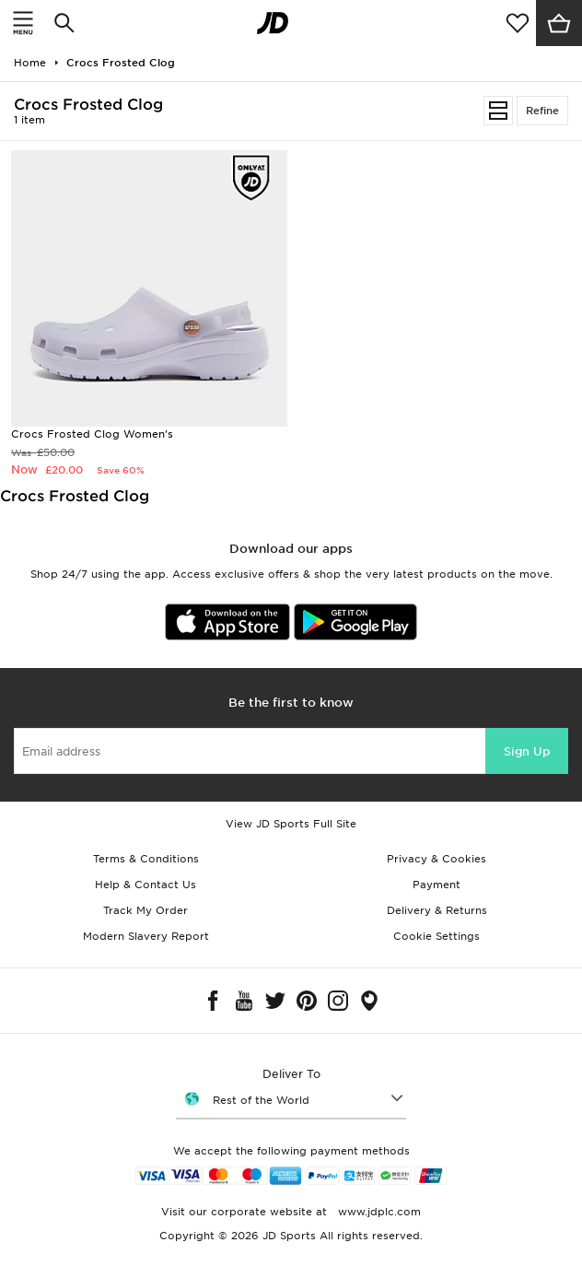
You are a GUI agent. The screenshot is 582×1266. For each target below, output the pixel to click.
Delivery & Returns (437, 910)
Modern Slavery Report (146, 936)
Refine (542, 110)
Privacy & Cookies (436, 858)
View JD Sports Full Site (291, 823)
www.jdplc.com (377, 1211)
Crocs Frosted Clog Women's (92, 434)
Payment (436, 884)
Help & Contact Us (145, 884)
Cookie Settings (436, 936)
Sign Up (527, 751)
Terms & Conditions (146, 858)
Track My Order (145, 910)
